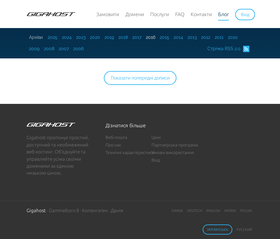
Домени (134, 14)
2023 (81, 37)
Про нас (113, 144)
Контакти (201, 14)
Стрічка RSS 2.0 (228, 49)
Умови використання (173, 152)
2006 (78, 48)
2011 (219, 37)
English (213, 210)
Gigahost (36, 210)
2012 (205, 37)
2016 (150, 37)
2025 (52, 37)
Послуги (159, 14)
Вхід (156, 160)
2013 (192, 37)
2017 (136, 37)
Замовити (107, 14)
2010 (233, 37)
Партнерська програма (175, 144)
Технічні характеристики (129, 152)
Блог (223, 14)
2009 (34, 48)
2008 (49, 48)
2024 (67, 37)
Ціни (156, 137)
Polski (246, 210)
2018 (123, 37)
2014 (178, 37)
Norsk (230, 210)
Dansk (177, 210)
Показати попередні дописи (140, 78)
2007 (64, 48)
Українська (217, 229)
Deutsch (194, 210)
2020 (95, 37)
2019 (109, 37)
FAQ (179, 14)
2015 (164, 37)
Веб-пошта (116, 137)
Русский (244, 229)
